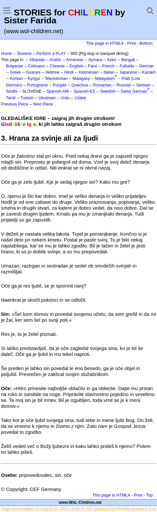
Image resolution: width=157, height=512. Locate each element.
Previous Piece (14, 104)
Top (149, 495)
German (146, 66)
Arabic (55, 60)
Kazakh (149, 72)
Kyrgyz (34, 78)
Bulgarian (14, 66)
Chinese (57, 66)
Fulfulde (127, 66)
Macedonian (56, 78)
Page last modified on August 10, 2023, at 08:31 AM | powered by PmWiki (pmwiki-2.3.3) (78, 509)
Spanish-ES (84, 91)
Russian (123, 85)
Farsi (92, 66)
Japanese (128, 72)
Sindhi (11, 91)
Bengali (128, 60)
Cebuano (36, 66)
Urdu (65, 98)
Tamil (10, 98)
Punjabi (60, 85)
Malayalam (105, 78)
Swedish (108, 91)
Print (131, 43)
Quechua (79, 85)
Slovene (24, 53)
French (108, 66)
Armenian (74, 60)
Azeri (111, 60)
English (76, 66)
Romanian (102, 85)
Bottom (146, 43)
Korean (16, 78)
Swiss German (134, 91)
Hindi (68, 72)
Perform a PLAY (51, 53)
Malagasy (81, 78)
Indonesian (89, 72)
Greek (15, 72)
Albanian (37, 60)
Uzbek (80, 98)
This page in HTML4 (105, 43)
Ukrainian (47, 98)
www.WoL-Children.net (80, 502)
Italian (109, 72)
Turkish (26, 98)
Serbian (143, 85)
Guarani (33, 72)
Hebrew (52, 72)
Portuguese (37, 85)
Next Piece (43, 104)
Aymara (95, 60)
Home (6, 53)
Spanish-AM (58, 91)
